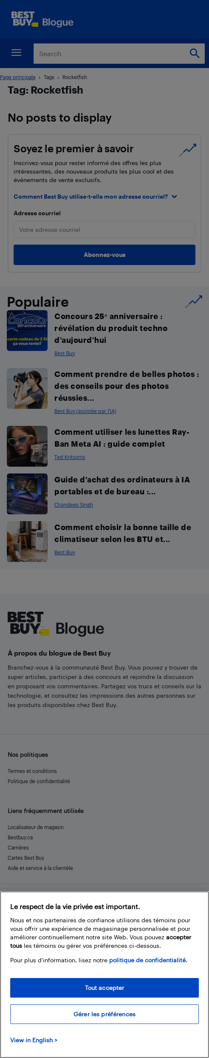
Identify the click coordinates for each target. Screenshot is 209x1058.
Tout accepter (104, 996)
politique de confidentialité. (148, 968)
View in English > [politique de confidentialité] (33, 1048)
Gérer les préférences (104, 1023)
